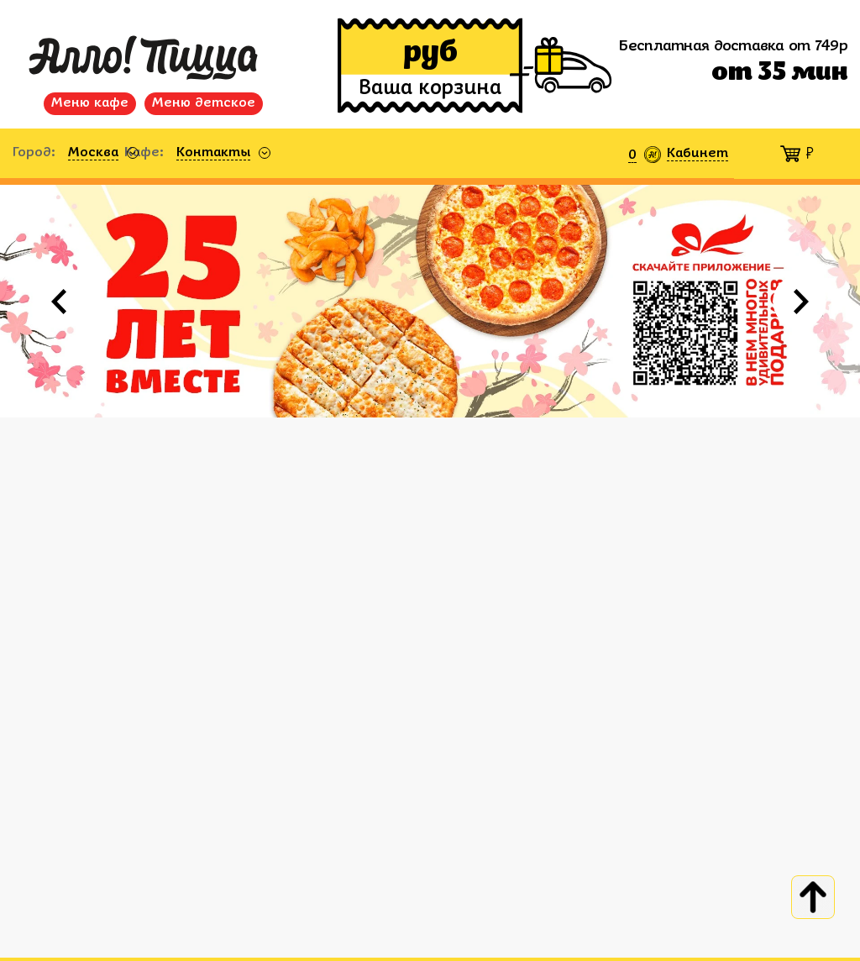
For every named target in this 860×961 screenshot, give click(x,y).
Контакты (213, 153)
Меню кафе (89, 103)
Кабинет (697, 153)
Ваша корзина (430, 89)
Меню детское (203, 103)
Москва (93, 153)
